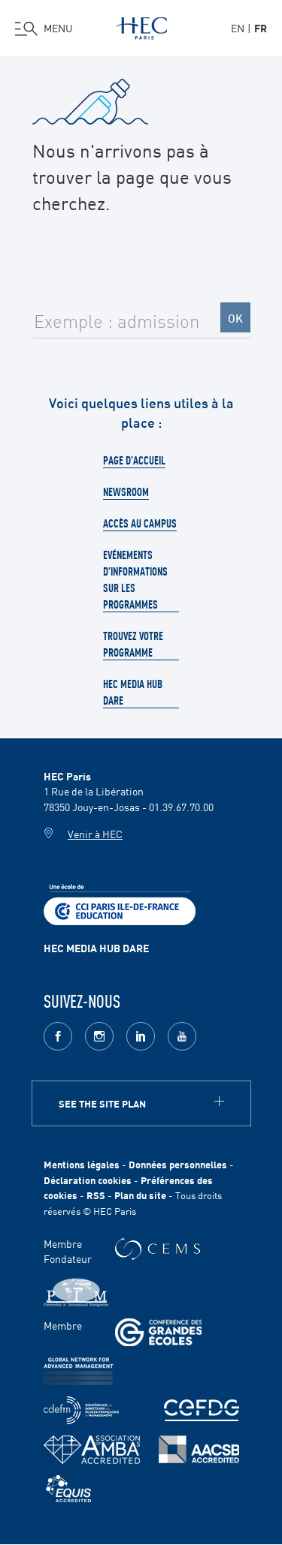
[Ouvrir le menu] (44, 28)
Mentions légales (82, 1164)
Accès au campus (140, 523)
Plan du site (140, 1195)
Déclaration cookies (88, 1180)
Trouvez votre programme (133, 644)
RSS (95, 1195)
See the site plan (102, 1103)
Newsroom (126, 491)
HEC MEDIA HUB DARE (96, 947)
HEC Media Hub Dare (132, 692)
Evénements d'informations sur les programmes (135, 579)
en (237, 27)
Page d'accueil (134, 459)
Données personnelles (178, 1164)
